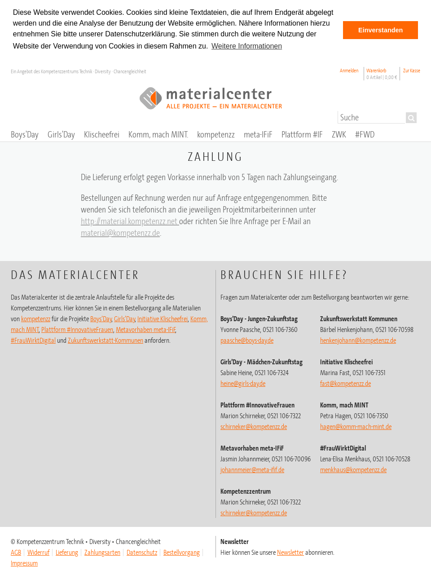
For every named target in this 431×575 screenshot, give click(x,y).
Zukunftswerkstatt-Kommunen (105, 340)
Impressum (24, 562)
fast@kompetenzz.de (345, 383)
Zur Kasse (411, 70)
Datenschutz (142, 552)
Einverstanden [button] (380, 30)
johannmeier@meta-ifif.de (252, 469)
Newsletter (290, 552)
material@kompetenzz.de (120, 232)
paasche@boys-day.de (246, 340)
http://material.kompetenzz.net (130, 220)
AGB (16, 552)
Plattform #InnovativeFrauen (77, 329)
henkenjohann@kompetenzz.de (358, 340)
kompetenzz (35, 318)
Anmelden (349, 70)
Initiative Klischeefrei (162, 318)
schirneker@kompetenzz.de (253, 426)
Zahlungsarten (102, 552)
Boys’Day (101, 318)
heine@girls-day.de (242, 383)
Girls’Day (124, 318)
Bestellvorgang (181, 552)
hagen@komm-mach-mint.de (355, 426)
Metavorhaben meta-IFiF (146, 329)
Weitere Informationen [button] (246, 46)
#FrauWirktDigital (33, 340)
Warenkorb (381, 73)
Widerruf (38, 552)
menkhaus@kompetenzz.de (353, 469)
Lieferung (67, 552)
